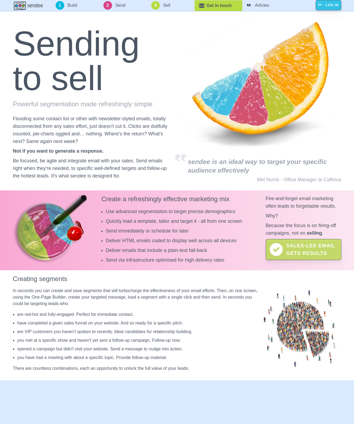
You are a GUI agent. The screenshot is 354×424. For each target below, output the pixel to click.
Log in (328, 5)
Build (66, 5)
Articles (258, 5)
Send (114, 5)
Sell (160, 5)
